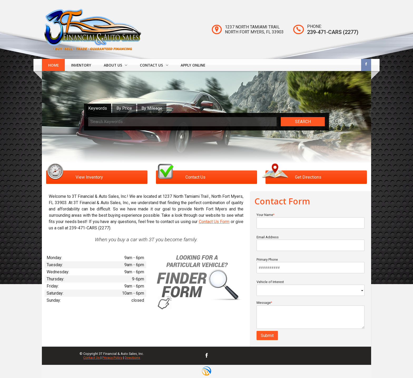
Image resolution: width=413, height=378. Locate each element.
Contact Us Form (214, 221)
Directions (132, 358)
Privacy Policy (112, 358)
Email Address (311, 243)
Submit (267, 335)
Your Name (311, 221)
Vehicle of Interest (311, 288)
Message (311, 315)
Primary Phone (311, 265)
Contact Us (91, 358)
